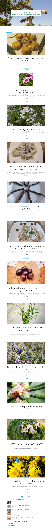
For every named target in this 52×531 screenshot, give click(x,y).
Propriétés (24, 88)
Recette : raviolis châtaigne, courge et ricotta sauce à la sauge (26, 247)
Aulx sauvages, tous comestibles (26, 129)
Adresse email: (20, 524)
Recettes (27, 88)
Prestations (31, 27)
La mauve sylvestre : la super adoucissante (26, 91)
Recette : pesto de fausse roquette (26, 443)
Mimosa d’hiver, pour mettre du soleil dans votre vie (26, 482)
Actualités (9, 30)
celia (27, 66)
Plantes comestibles (26, 127)
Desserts (22, 479)
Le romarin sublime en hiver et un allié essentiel (26, 368)
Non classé (25, 56)
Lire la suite (26, 69)
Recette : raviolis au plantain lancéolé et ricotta (26, 59)
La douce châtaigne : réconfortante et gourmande (26, 289)
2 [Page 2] (23, 496)
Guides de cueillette (23, 27)
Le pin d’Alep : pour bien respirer (26, 406)
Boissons (19, 479)
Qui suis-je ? (14, 27)
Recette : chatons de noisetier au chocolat (26, 207)
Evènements (38, 27)
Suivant (29, 496)
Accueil (8, 27)
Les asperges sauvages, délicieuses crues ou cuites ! (26, 328)
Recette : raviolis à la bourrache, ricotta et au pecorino (26, 167)
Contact (15, 30)
